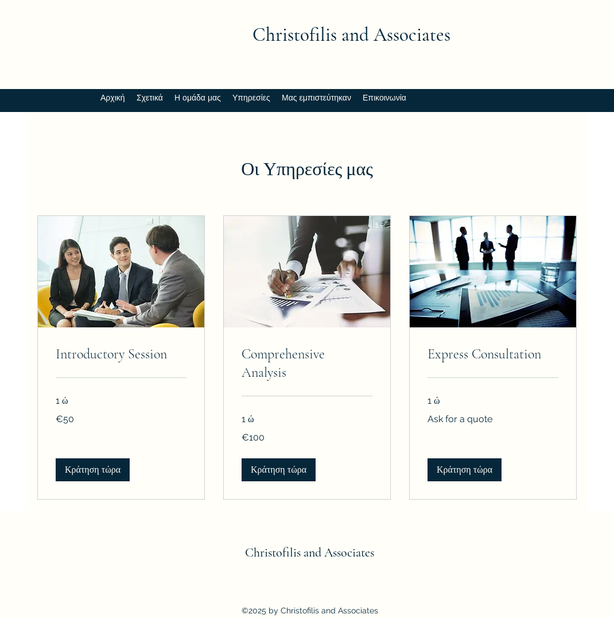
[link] (121, 354)
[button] (93, 469)
